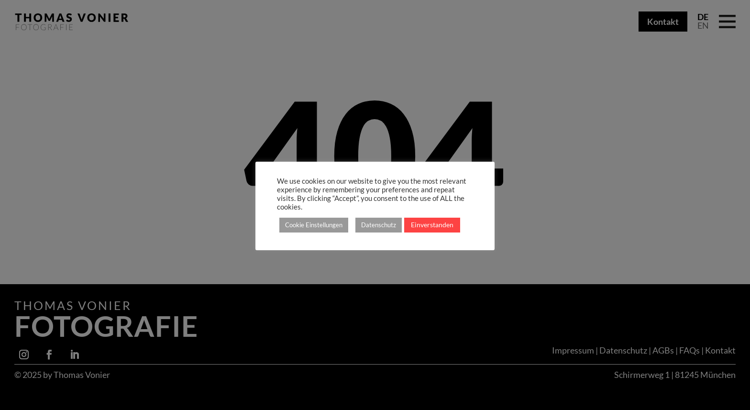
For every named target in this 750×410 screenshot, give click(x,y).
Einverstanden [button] (432, 225)
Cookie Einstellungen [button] (313, 225)
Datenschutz (378, 225)
